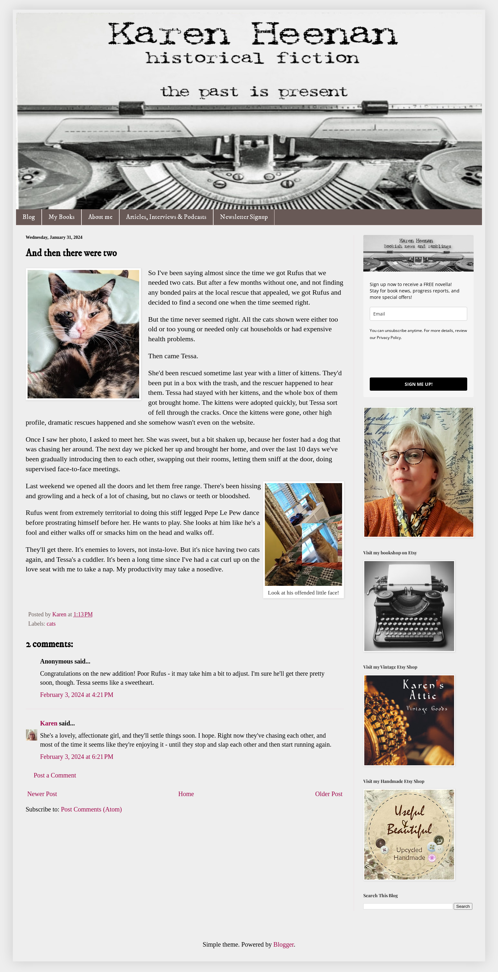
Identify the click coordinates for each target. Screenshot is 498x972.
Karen (48, 723)
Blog (28, 217)
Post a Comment (55, 775)
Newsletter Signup (244, 217)
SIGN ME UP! (419, 384)
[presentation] (418, 358)
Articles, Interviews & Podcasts (166, 217)
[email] (418, 314)
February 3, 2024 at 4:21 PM (77, 694)
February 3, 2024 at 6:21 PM (77, 756)
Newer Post (42, 793)
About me (100, 217)
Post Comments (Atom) (91, 809)
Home (186, 793)
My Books (61, 217)
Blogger (284, 944)
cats (50, 624)
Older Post (328, 793)
